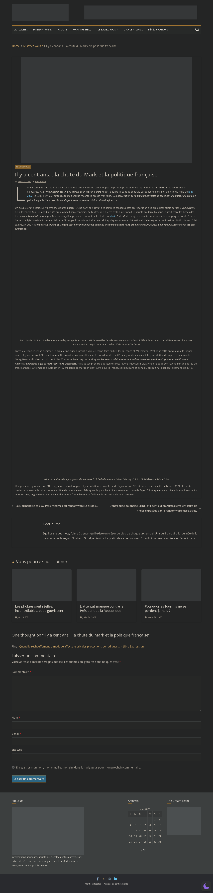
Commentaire (21, 672)
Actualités (21, 29)
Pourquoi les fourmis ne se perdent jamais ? (165, 608)
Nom (16, 717)
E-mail (16, 734)
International (42, 29)
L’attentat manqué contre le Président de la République (101, 608)
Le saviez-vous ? (107, 29)
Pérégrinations (158, 29)
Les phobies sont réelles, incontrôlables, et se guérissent (39, 608)
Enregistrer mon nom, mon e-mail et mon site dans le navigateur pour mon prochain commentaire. (78, 767)
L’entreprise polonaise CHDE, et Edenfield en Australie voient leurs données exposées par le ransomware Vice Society (155, 508)
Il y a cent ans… (133, 29)
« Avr (143, 850)
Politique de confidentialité (116, 883)
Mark (112, 216)
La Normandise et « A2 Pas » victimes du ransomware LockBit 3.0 (55, 506)
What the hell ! (82, 29)
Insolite (62, 29)
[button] (206, 886)
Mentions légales (93, 883)
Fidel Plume (40, 181)
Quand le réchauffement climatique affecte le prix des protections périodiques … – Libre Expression (81, 646)
